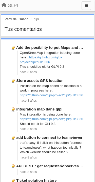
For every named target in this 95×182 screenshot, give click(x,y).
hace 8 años (28, 72)
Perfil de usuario (16, 19)
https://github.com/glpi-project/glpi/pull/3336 (51, 95)
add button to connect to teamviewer (49, 137)
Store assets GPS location (40, 80)
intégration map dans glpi (39, 109)
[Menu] (86, 5)
